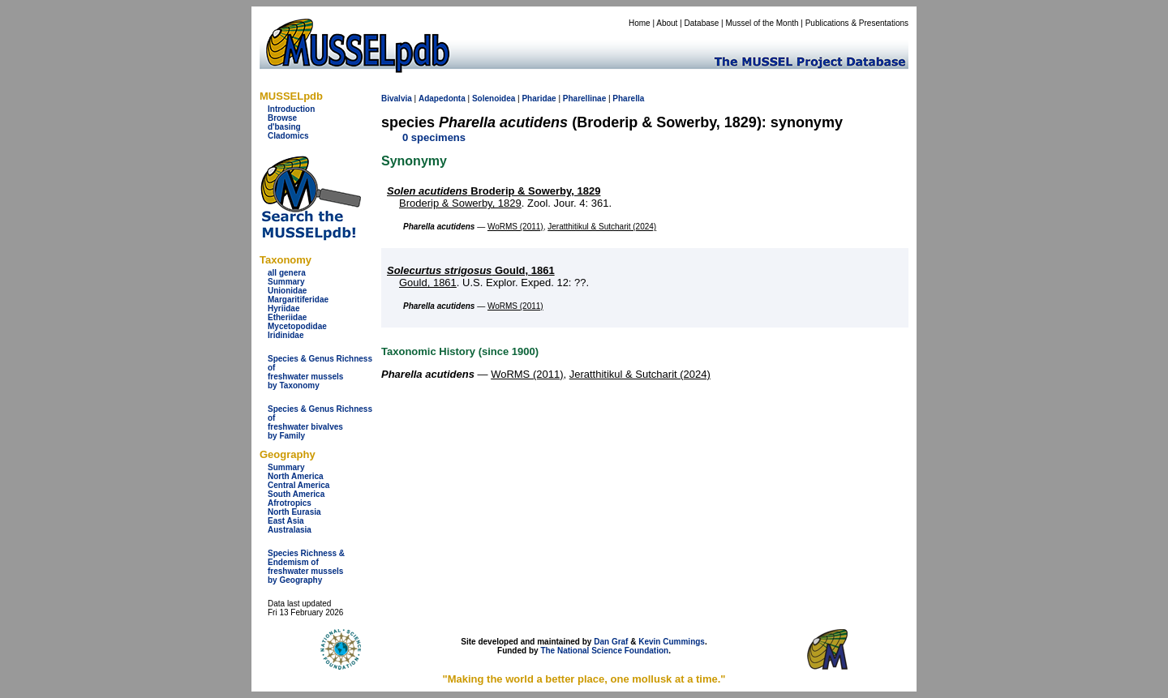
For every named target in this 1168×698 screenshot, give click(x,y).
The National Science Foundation (604, 650)
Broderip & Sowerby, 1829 (493, 191)
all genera (287, 272)
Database (702, 23)
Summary (286, 281)
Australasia (289, 529)
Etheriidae (287, 317)
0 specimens (434, 137)
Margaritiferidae (298, 299)
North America (296, 476)
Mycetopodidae (297, 326)
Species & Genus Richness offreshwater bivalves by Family (320, 422)
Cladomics (288, 135)
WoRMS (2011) (515, 226)
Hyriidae (283, 308)
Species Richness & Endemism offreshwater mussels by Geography (306, 567)
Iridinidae (285, 335)
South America (296, 494)
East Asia (286, 520)
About (666, 23)
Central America (298, 485)
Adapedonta (442, 98)
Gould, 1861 (471, 270)
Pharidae (539, 98)
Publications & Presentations (856, 23)
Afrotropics (289, 503)
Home (640, 23)
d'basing (284, 126)
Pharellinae (584, 98)
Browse (282, 117)
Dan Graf (611, 641)
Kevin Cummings (671, 641)
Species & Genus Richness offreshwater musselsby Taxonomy (320, 372)
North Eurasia (294, 511)
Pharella (628, 98)
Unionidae (287, 290)
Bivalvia (396, 98)
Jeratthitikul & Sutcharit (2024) (602, 226)
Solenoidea (493, 98)
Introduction (291, 109)
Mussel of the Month (762, 23)
